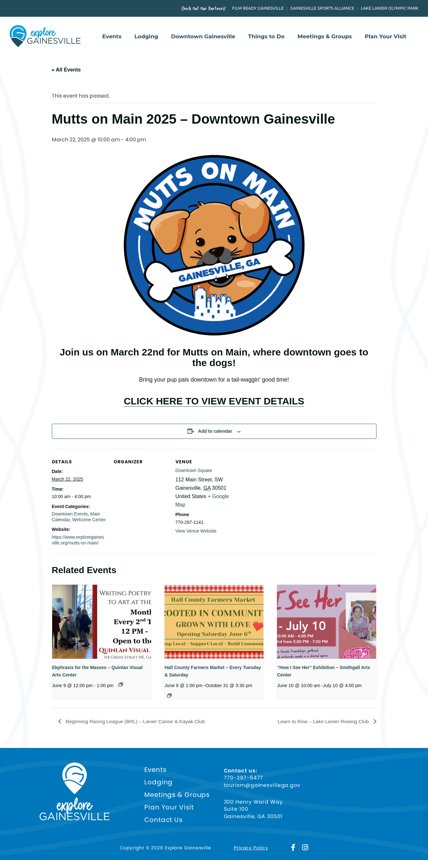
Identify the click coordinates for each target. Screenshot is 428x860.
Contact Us (163, 820)
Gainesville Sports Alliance (322, 8)
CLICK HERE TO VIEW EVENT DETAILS (214, 401)
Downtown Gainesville (203, 37)
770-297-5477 (243, 777)
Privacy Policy (251, 847)
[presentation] (101, 622)
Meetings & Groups (325, 37)
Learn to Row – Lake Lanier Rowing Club (322, 721)
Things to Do (266, 37)
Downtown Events (70, 513)
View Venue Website (196, 531)
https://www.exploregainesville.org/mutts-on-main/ (78, 539)
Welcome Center (89, 519)
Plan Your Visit (385, 37)
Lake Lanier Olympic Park (389, 8)
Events (111, 37)
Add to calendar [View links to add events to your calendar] (215, 431)
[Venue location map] (271, 493)
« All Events (66, 69)
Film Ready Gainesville (258, 8)
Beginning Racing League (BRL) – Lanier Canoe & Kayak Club (136, 721)
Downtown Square (194, 470)
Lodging (146, 37)
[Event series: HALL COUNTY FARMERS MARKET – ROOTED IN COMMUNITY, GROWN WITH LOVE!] (169, 695)
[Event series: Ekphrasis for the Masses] (121, 684)
